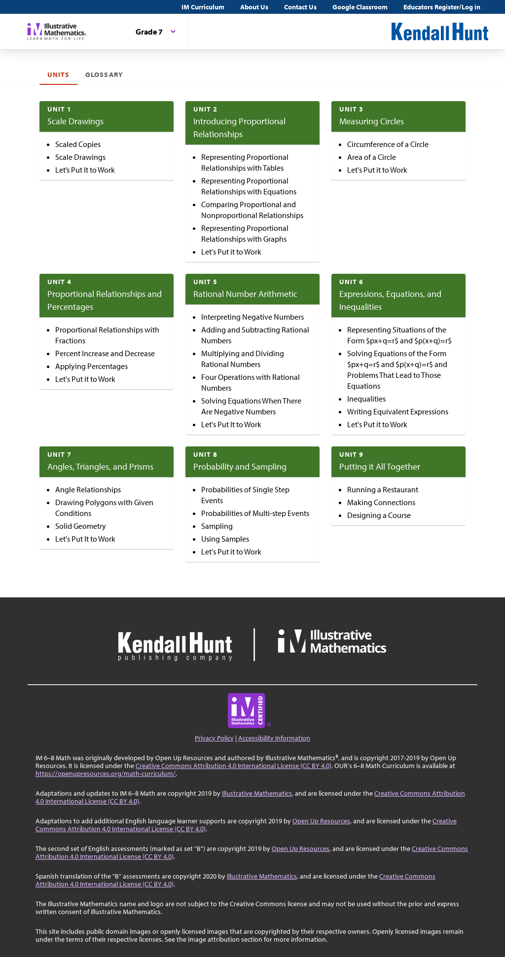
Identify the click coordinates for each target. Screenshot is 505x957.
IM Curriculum (202, 6)
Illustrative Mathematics (257, 793)
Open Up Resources (321, 820)
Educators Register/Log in (441, 6)
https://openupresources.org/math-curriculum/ (106, 773)
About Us (254, 6)
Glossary (103, 74)
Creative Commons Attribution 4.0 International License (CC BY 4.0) (233, 765)
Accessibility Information (274, 738)
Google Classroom (360, 6)
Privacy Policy (214, 738)
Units (58, 74)
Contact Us (300, 6)
